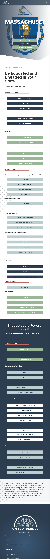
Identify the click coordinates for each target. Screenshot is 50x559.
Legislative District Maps (25, 223)
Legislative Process (25, 124)
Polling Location (25, 189)
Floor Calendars (25, 430)
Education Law (24, 108)
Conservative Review (25, 467)
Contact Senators (25, 415)
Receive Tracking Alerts (25, 440)
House (25, 153)
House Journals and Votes (25, 308)
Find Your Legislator (25, 228)
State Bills (25, 298)
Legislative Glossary (25, 119)
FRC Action (25, 452)
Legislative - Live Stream (25, 142)
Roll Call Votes (25, 420)
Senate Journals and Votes (25, 313)
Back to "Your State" (25, 48)
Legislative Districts (25, 218)
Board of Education (25, 163)
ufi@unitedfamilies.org (16, 558)
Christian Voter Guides (25, 472)
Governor (25, 247)
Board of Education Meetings (25, 277)
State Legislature (25, 137)
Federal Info (25, 40)
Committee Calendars (25, 434)
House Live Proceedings (25, 388)
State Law (25, 103)
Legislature (25, 287)
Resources (25, 44)
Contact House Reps (25, 410)
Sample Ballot (25, 194)
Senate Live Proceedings (25, 393)
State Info (25, 36)
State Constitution (25, 98)
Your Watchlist (25, 303)
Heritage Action (25, 457)
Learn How (25, 203)
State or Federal (25, 360)
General (25, 179)
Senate (25, 158)
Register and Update (24, 184)
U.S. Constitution (25, 349)
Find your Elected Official (25, 405)
